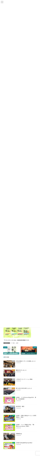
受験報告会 (19, 433)
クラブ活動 (13, 343)
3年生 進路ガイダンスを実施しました (26, 361)
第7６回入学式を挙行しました (24, 388)
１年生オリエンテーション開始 (24, 379)
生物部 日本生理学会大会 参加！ (24, 443)
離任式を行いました (21, 370)
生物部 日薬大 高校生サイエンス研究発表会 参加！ (26, 416)
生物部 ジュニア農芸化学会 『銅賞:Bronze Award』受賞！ (25, 425)
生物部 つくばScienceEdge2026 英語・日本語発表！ (26, 398)
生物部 (17, 343)
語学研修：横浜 (20, 406)
